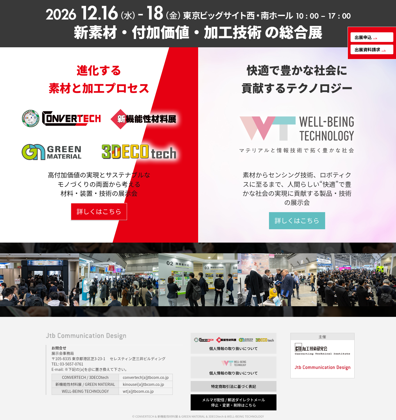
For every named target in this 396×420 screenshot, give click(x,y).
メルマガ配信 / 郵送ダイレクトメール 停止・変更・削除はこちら (233, 402)
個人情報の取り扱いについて (233, 344)
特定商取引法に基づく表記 (233, 386)
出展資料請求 (370, 49)
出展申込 (366, 37)
